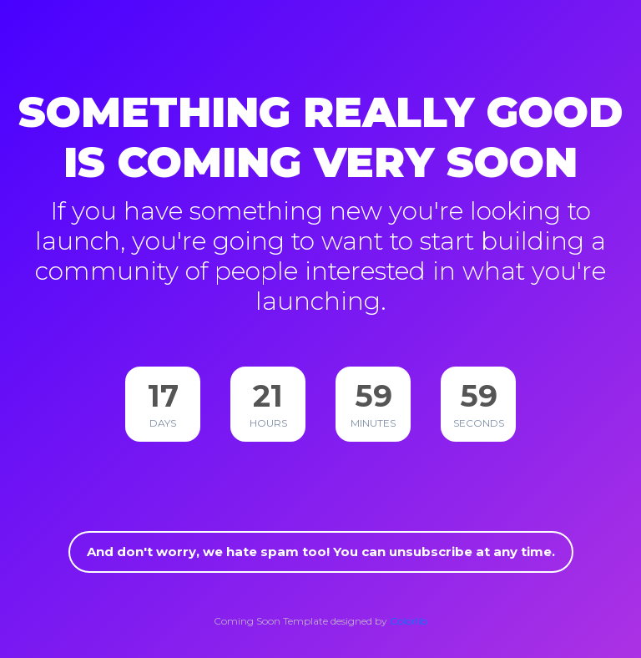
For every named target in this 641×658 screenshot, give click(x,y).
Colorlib (408, 621)
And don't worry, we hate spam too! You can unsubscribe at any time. (321, 551)
